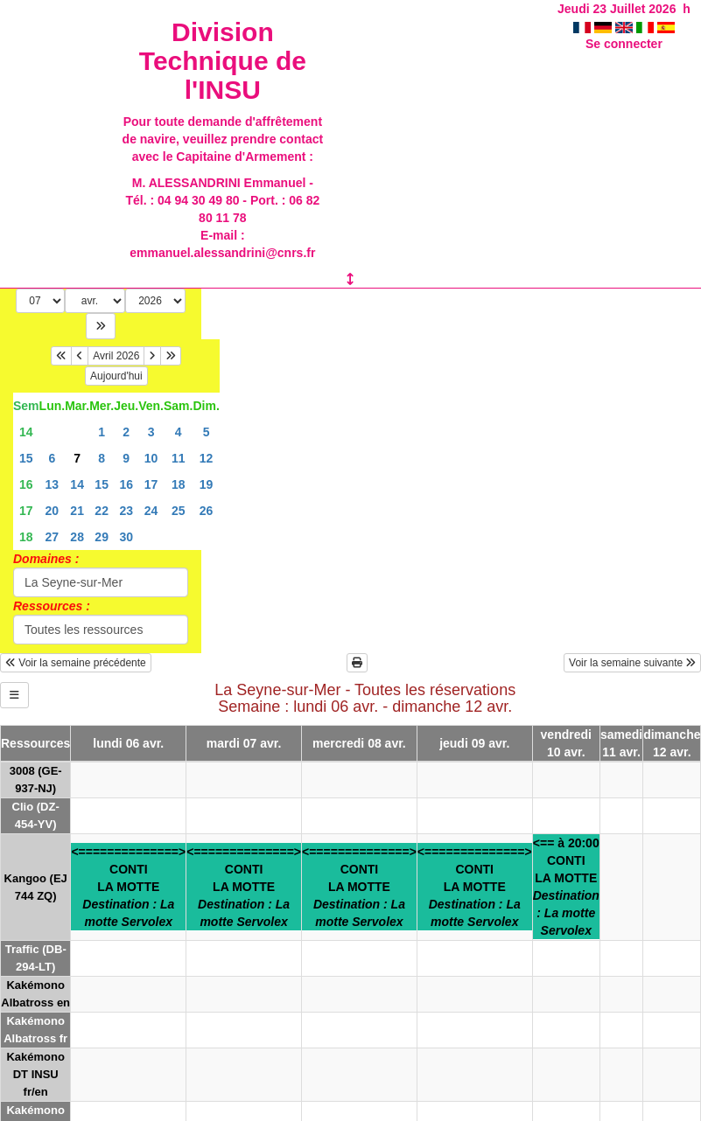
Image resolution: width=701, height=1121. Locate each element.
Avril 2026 (116, 356)
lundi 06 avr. (128, 743)
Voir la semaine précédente (75, 663)
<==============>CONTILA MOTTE (128, 887)
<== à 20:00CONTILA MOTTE (566, 886)
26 (207, 511)
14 (26, 432)
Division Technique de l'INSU (222, 60)
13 (53, 484)
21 (77, 511)
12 (207, 458)
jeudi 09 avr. (474, 743)
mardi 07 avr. (244, 743)
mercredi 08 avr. (359, 743)
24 (151, 511)
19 (207, 484)
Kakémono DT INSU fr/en (35, 1074)
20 (53, 511)
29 (102, 537)
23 (126, 511)
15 (26, 458)
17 (151, 484)
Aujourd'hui (116, 376)
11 (179, 458)
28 (77, 537)
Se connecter (623, 44)
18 (179, 484)
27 (53, 537)
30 (126, 537)
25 (179, 511)
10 (151, 458)
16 (26, 484)
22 (102, 511)
